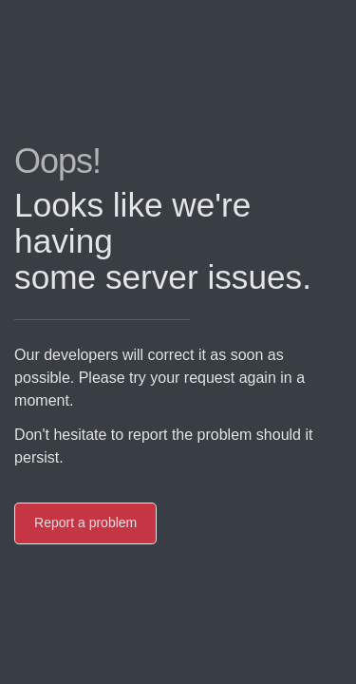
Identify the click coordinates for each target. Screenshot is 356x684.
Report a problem (82, 522)
